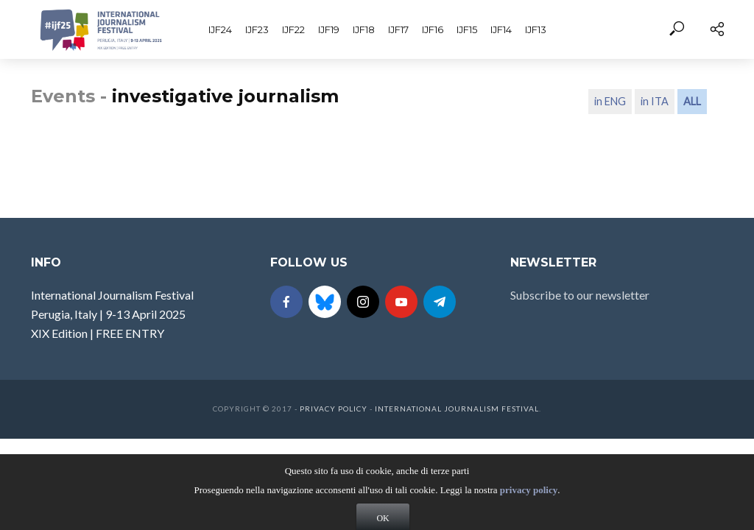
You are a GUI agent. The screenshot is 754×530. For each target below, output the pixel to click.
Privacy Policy (333, 408)
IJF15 (467, 29)
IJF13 (535, 29)
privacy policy (528, 506)
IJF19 (328, 29)
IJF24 (220, 29)
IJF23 (257, 29)
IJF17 (398, 29)
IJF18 (364, 29)
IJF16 (432, 29)
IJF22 (293, 29)
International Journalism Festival (457, 408)
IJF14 (501, 29)
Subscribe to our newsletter (579, 295)
